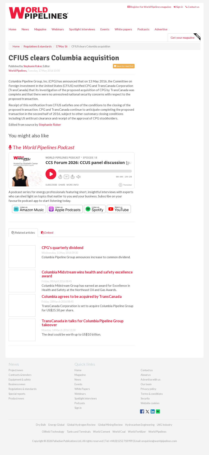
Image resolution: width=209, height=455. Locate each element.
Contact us (192, 6)
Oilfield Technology (53, 431)
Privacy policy (148, 388)
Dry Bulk (41, 424)
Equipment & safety (20, 379)
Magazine (40, 29)
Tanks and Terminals (79, 431)
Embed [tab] (47, 232)
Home (12, 29)
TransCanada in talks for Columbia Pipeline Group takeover (82, 323)
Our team (146, 384)
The (41, 147)
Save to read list (123, 66)
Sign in (178, 6)
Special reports (17, 393)
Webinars (58, 29)
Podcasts (143, 29)
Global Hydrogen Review (81, 424)
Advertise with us (150, 379)
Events (104, 29)
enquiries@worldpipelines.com (159, 441)
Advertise (161, 29)
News (77, 379)
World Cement (101, 431)
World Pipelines (18, 70)
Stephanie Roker (32, 66)
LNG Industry (164, 424)
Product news (16, 398)
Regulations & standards (23, 388)
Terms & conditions (152, 393)
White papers (123, 29)
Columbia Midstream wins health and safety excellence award (87, 274)
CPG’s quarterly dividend (62, 247)
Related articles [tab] (23, 232)
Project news (16, 370)
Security (145, 398)
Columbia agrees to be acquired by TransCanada (82, 296)
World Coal (119, 431)
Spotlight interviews (82, 29)
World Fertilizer (137, 431)
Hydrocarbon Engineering (140, 424)
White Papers (82, 388)
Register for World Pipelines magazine (149, 6)
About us (146, 374)
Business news (17, 384)
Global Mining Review (110, 424)
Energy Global (56, 424)
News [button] (25, 29)
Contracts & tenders (20, 374)
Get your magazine (185, 37)
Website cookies (150, 403)
